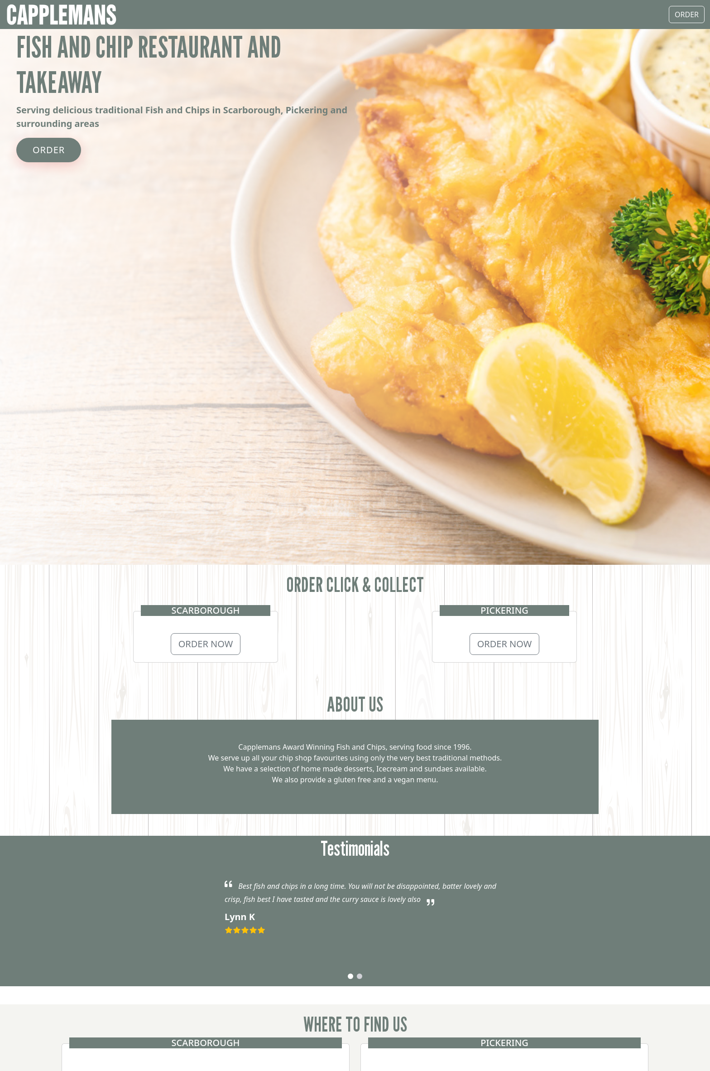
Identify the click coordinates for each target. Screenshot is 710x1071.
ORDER (49, 150)
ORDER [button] (687, 14)
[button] (350, 976)
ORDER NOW (205, 644)
